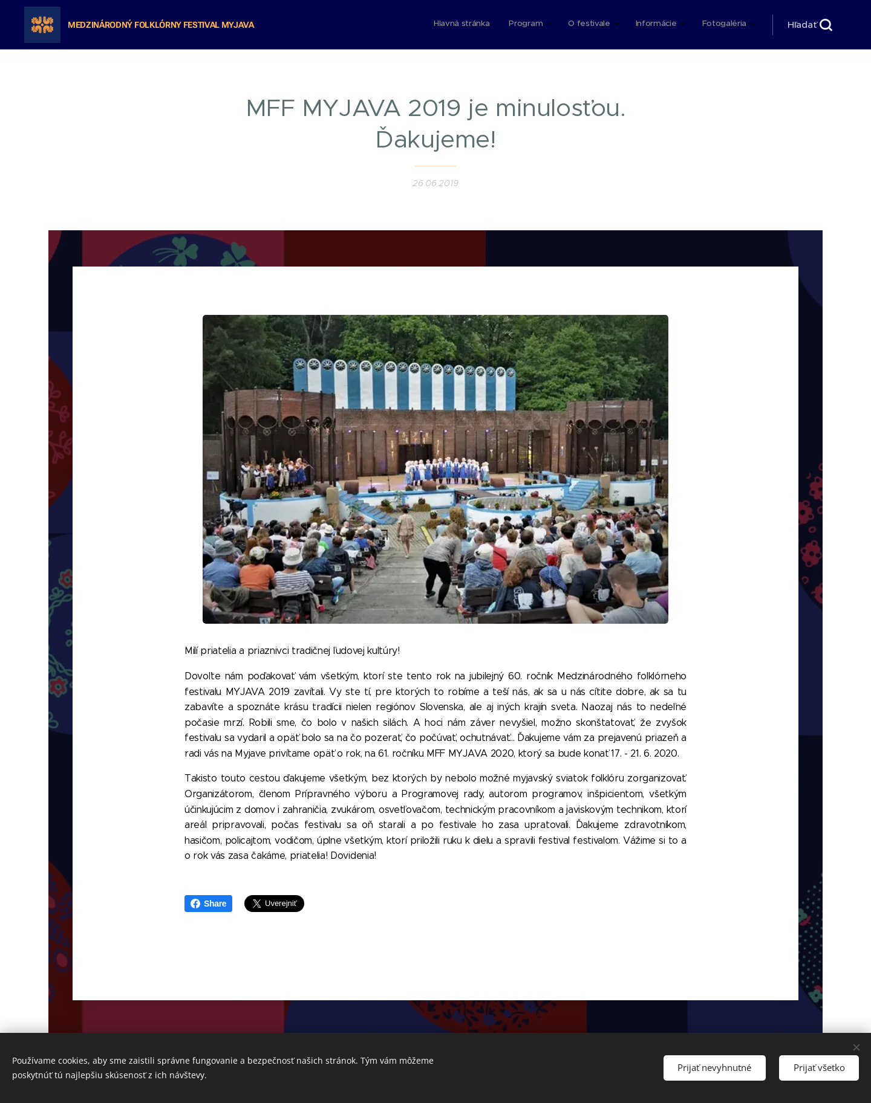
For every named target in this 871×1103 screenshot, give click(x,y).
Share (208, 903)
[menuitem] (654, 25)
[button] (809, 25)
